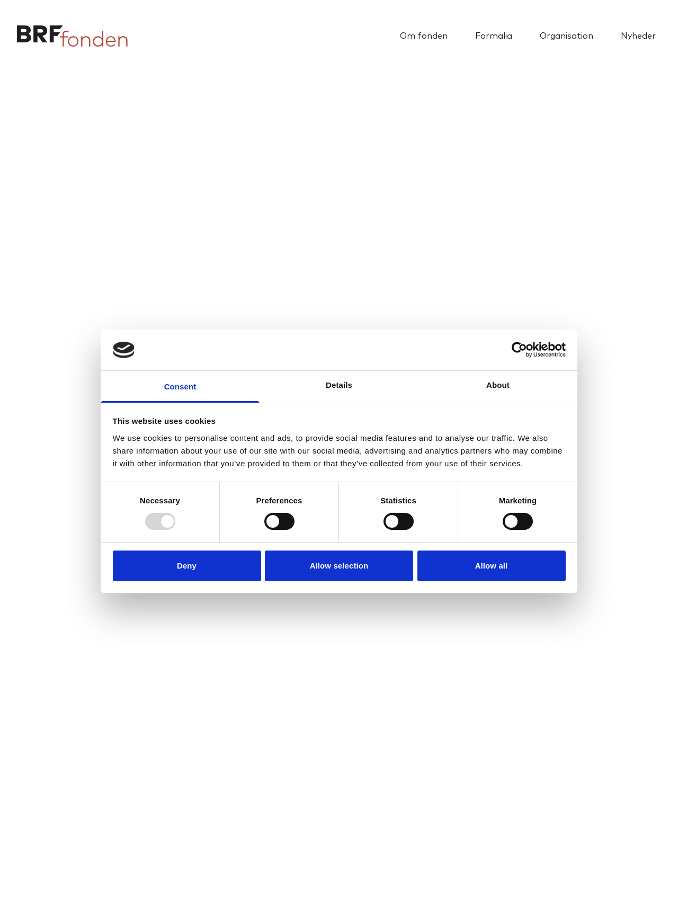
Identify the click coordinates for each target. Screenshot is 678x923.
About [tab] (498, 384)
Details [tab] (339, 384)
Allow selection (339, 565)
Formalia (493, 36)
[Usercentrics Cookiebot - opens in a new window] (519, 350)
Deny (187, 565)
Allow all (491, 565)
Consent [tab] (180, 386)
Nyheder (638, 36)
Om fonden (424, 36)
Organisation (566, 36)
